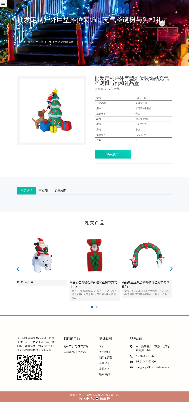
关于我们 (104, 352)
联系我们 (113, 154)
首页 (101, 346)
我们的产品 (105, 357)
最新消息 (104, 363)
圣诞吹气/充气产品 (75, 352)
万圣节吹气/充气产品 (76, 346)
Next (171, 268)
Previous (17, 268)
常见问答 (104, 368)
